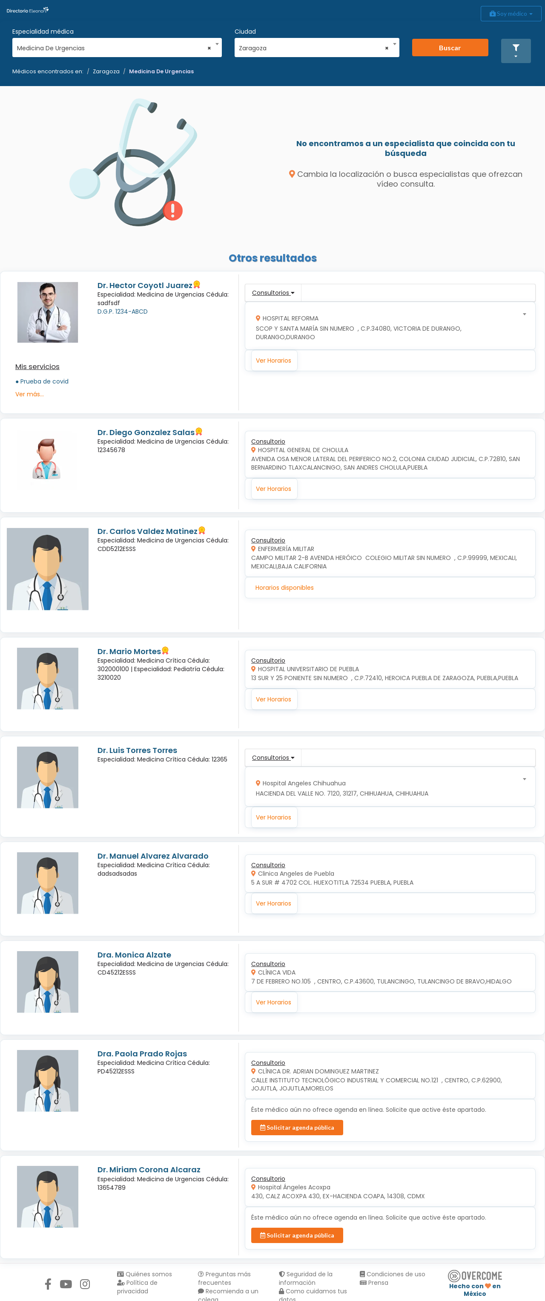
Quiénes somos (144, 1274)
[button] (516, 51)
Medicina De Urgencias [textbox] (114, 48)
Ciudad (245, 31)
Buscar (450, 47)
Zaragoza (106, 71)
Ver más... (29, 394)
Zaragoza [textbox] (314, 48)
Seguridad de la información (306, 1278)
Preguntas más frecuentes (224, 1278)
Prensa (374, 1282)
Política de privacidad (137, 1286)
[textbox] (387, 325)
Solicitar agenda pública (297, 1127)
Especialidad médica (43, 31)
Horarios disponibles (284, 587)
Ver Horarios (273, 360)
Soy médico (511, 13)
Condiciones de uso (392, 1274)
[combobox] (114, 46)
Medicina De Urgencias (161, 71)
